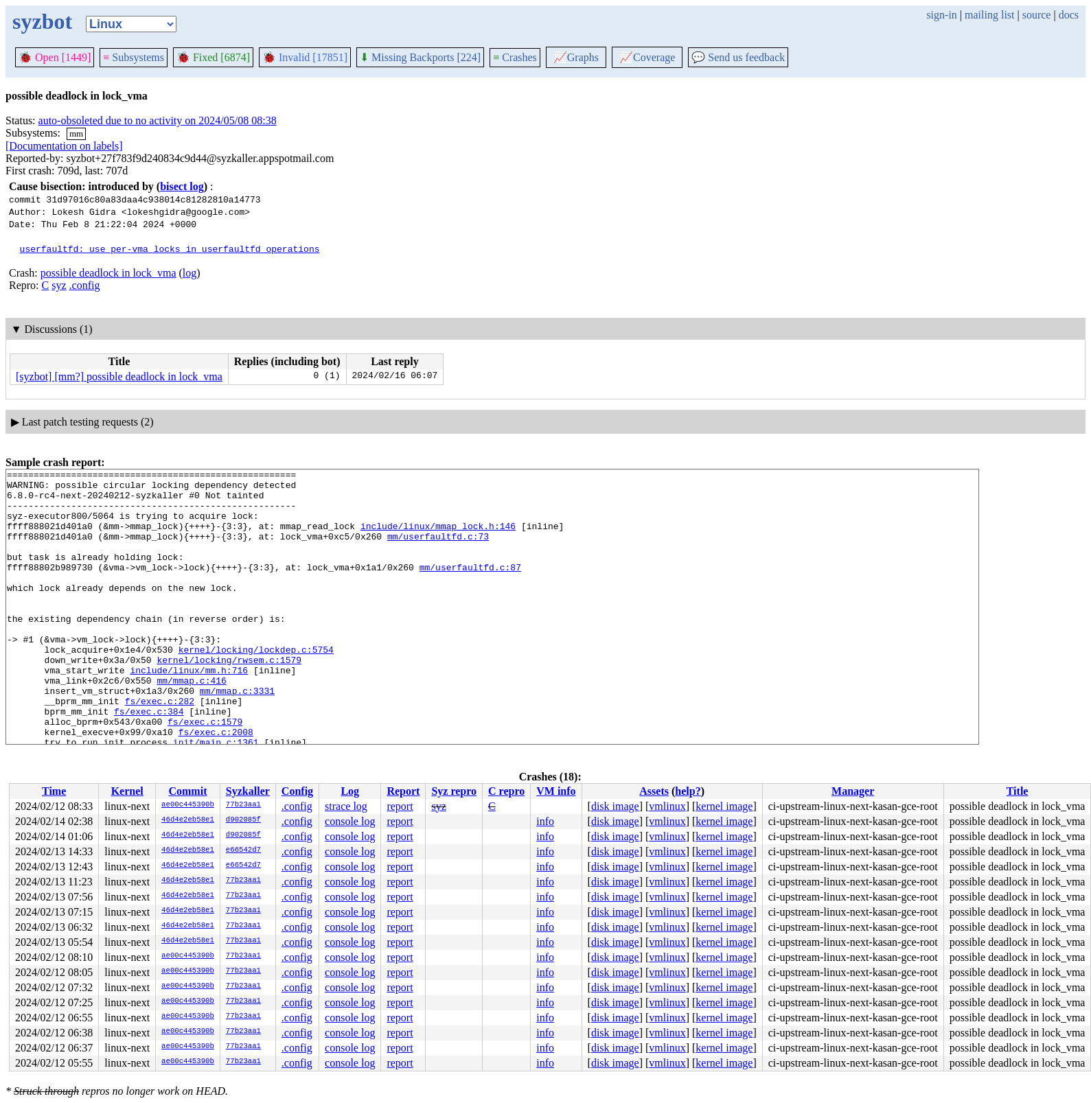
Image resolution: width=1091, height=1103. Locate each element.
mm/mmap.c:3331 (237, 736)
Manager (852, 791)
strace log (346, 806)
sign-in (941, 15)
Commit (187, 791)
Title (1018, 791)
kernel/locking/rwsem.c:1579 (229, 699)
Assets (654, 791)
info (545, 821)
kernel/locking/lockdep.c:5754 (256, 686)
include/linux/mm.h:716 (189, 711)
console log (350, 821)
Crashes (515, 57)
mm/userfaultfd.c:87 (470, 587)
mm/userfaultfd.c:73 (438, 550)
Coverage (647, 57)
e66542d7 (243, 850)
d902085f (243, 820)
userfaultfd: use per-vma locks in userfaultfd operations (170, 248)
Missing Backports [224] (420, 57)
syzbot (42, 21)
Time (54, 791)
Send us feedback (738, 57)
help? (687, 791)
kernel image (724, 806)
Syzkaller (248, 791)
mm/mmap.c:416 (191, 723)
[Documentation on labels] (64, 146)
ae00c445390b (187, 805)
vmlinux (667, 806)
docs (1069, 15)
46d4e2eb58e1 (187, 820)
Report (403, 791)
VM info (555, 791)
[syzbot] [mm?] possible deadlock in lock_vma (119, 376)
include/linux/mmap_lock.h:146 (438, 538)
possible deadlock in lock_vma (108, 273)
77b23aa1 (243, 805)
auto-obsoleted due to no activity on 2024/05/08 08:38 (157, 120)
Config (297, 791)
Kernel (127, 791)
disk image (615, 806)
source (1036, 15)
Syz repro (453, 791)
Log (350, 791)
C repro (506, 791)
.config (84, 285)
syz (58, 285)
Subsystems (133, 57)
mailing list (989, 15)
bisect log (182, 186)
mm (76, 133)
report (400, 806)
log (189, 273)
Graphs (576, 57)
